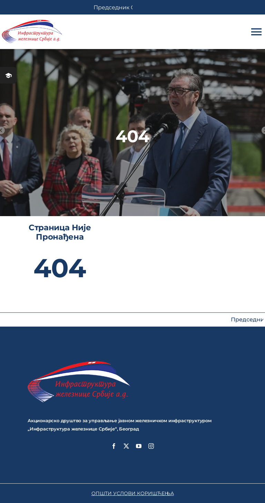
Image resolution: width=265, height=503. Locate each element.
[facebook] (114, 446)
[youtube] (138, 446)
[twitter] (126, 446)
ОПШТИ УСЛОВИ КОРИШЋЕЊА (132, 493)
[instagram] (151, 446)
